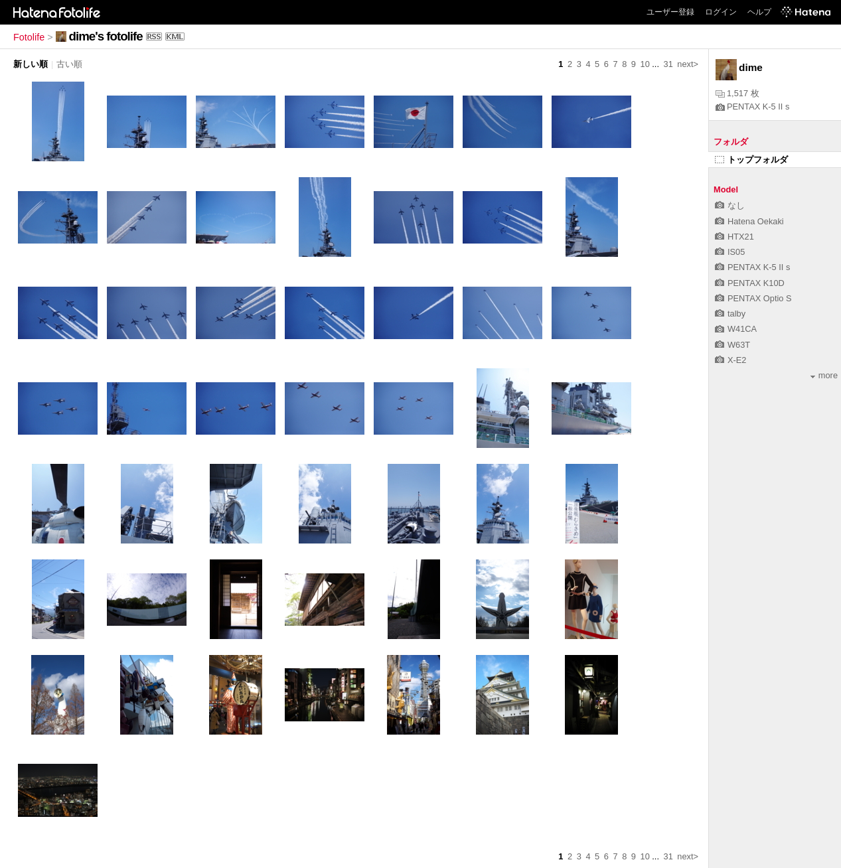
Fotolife (28, 37)
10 (645, 64)
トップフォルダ (751, 160)
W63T (732, 345)
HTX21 (734, 237)
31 (668, 64)
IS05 (730, 252)
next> (687, 64)
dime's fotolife (106, 36)
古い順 (69, 64)
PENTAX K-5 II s (752, 106)
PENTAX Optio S (753, 298)
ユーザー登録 (670, 12)
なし (730, 205)
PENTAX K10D (750, 283)
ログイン (721, 12)
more (824, 375)
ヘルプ (759, 12)
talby (730, 314)
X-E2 (730, 360)
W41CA (736, 329)
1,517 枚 (737, 93)
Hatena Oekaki (749, 221)
